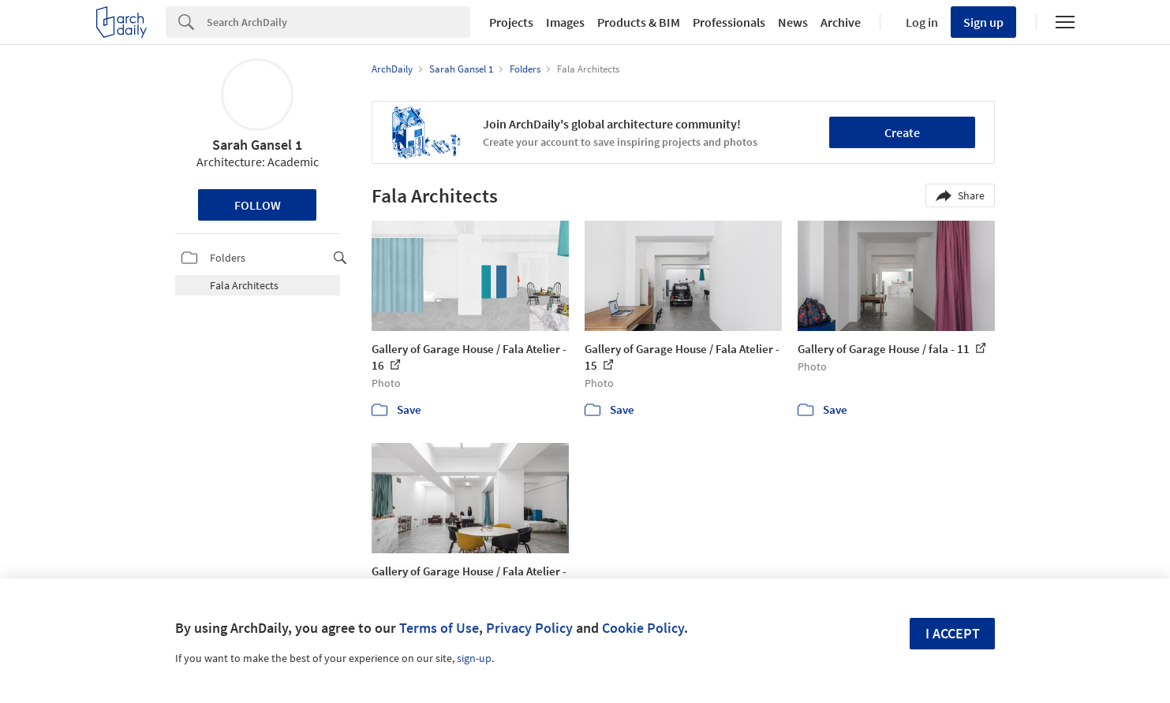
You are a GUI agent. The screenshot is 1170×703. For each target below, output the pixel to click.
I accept (952, 633)
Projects (511, 22)
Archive (840, 22)
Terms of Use (439, 628)
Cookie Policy (643, 628)
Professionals (729, 22)
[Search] (338, 22)
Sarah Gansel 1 (257, 145)
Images (565, 22)
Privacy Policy (529, 628)
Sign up (983, 22)
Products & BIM (638, 22)
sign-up (474, 658)
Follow (257, 205)
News (793, 22)
